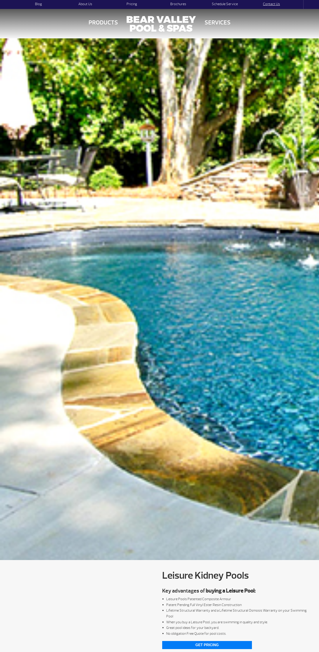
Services (218, 22)
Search (299, 4)
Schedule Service (225, 4)
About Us (85, 4)
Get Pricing (207, 645)
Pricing (132, 4)
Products (103, 22)
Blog (38, 4)
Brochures (178, 4)
